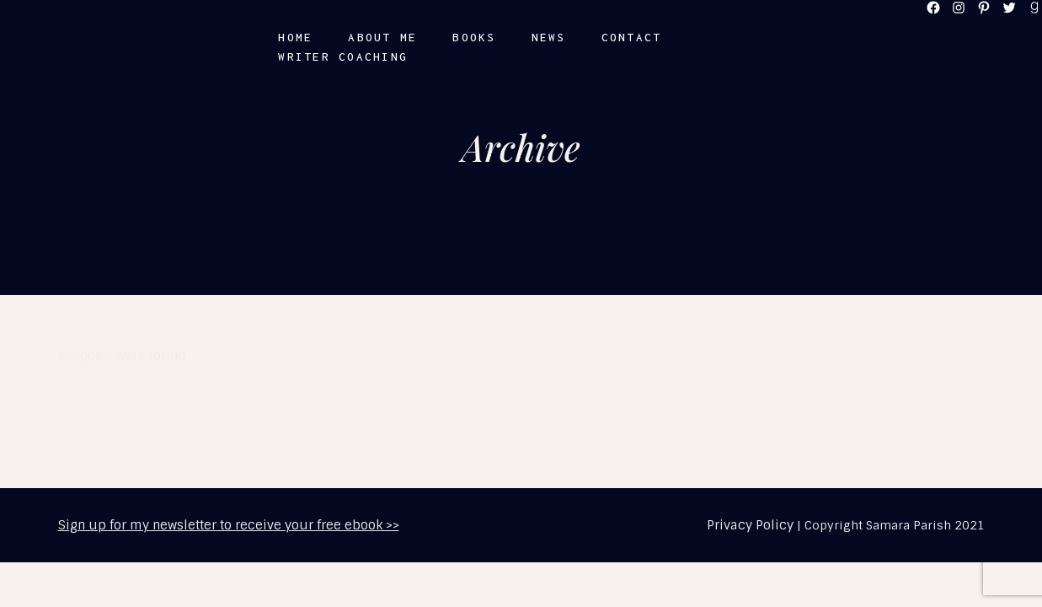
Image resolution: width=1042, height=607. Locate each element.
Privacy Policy (750, 525)
